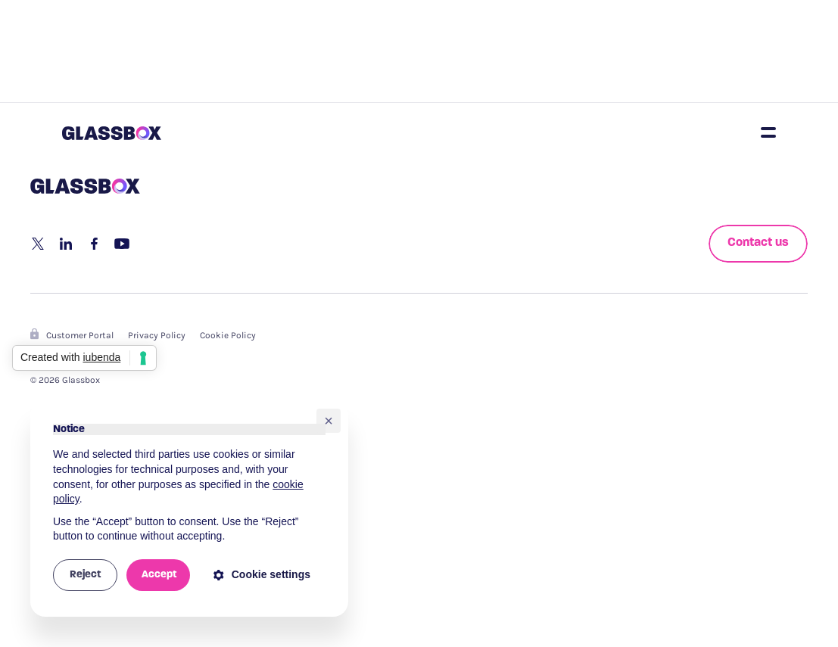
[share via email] (121, 244)
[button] (328, 421)
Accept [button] (159, 574)
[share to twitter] (37, 244)
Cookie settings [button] (261, 574)
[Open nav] (768, 132)
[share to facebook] (93, 244)
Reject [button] (85, 574)
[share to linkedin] (65, 244)
